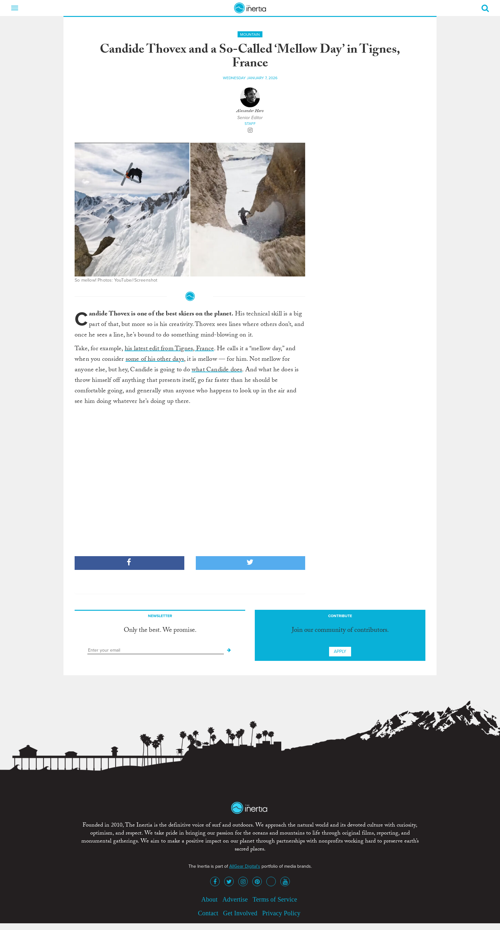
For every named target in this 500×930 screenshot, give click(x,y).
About (209, 899)
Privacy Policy (281, 913)
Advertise (235, 899)
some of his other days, (156, 359)
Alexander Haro (250, 111)
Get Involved (240, 913)
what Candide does (217, 370)
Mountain (250, 34)
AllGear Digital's (244, 866)
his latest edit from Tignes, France (169, 349)
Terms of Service (275, 899)
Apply (340, 651)
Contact (208, 913)
